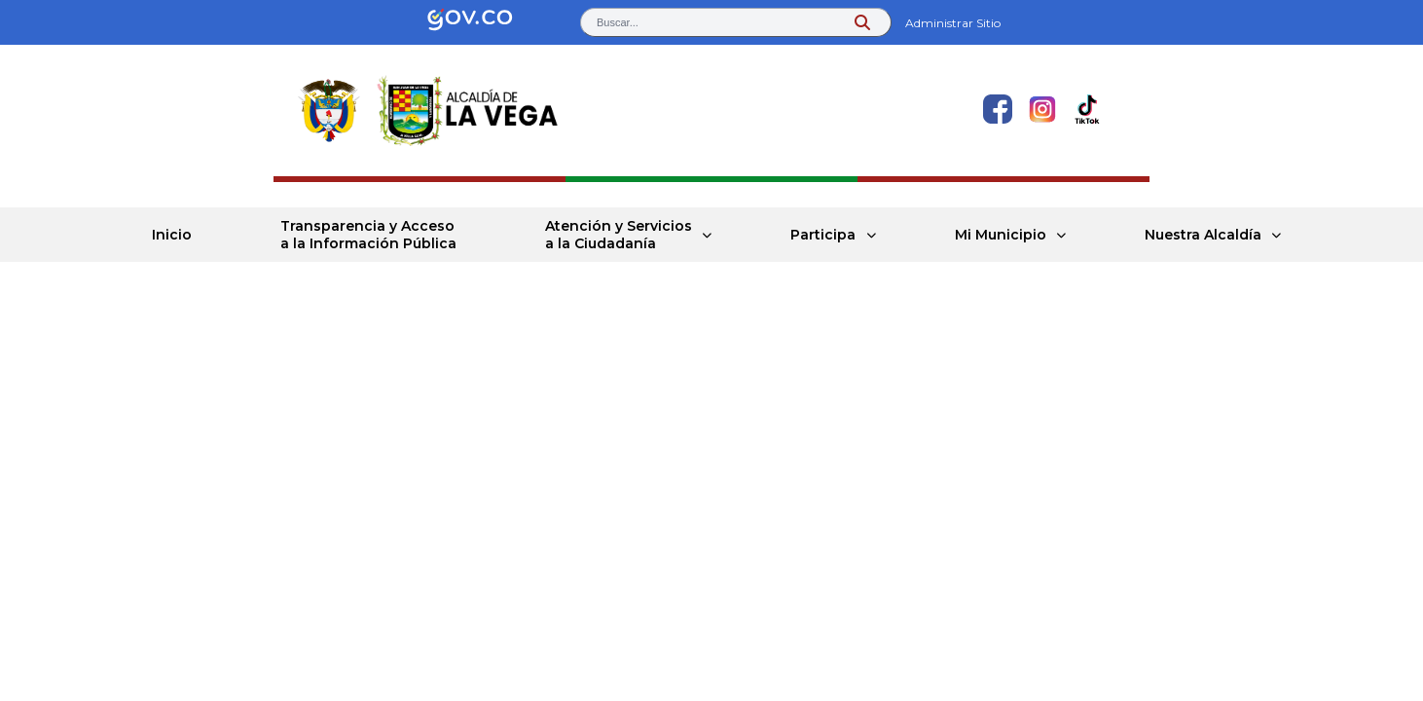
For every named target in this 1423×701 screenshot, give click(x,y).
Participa (824, 234)
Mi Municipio (1000, 234)
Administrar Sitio (953, 23)
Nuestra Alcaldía (1203, 234)
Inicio (172, 234)
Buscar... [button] (618, 22)
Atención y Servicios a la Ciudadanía (618, 234)
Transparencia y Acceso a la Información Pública (368, 234)
